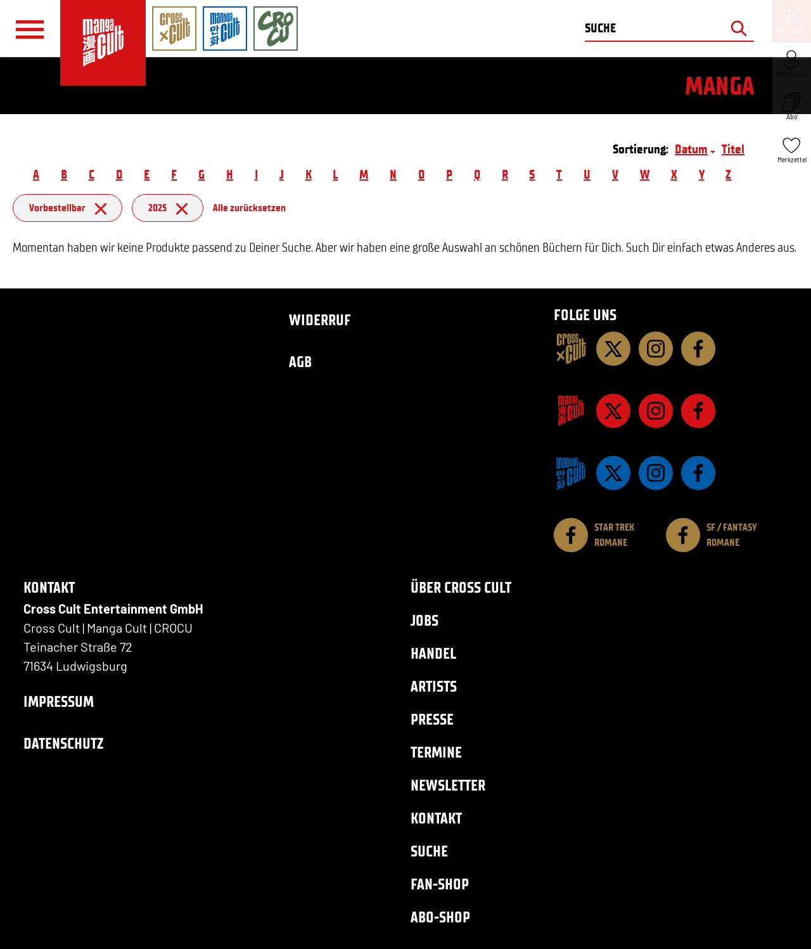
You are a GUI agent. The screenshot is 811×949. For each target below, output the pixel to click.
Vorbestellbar (67, 208)
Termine (436, 752)
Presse (432, 719)
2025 (167, 208)
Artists (434, 686)
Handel (433, 653)
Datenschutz (63, 743)
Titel (733, 149)
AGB (300, 361)
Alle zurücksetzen (249, 208)
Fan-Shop (440, 884)
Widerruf (320, 320)
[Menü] (30, 29)
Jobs (424, 620)
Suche (429, 851)
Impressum (58, 701)
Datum (691, 149)
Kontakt (436, 818)
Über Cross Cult (461, 587)
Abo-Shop (440, 917)
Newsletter (448, 785)
